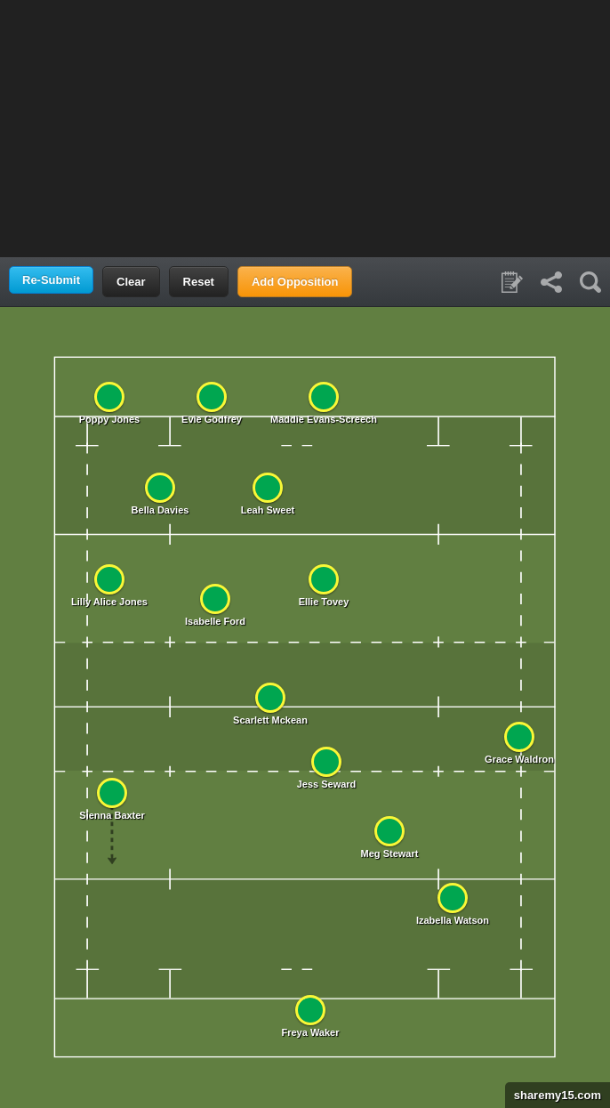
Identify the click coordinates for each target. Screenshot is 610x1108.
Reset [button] (198, 281)
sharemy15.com (553, 1095)
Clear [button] (131, 281)
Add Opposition (295, 281)
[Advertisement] (305, 127)
